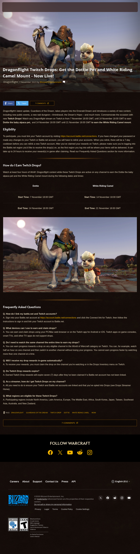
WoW (94, 412)
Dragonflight (17, 412)
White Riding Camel (80, 412)
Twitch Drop (55, 412)
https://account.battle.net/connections (79, 136)
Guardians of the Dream (37, 412)
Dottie (67, 412)
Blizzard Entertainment (50, 82)
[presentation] (10, 7)
